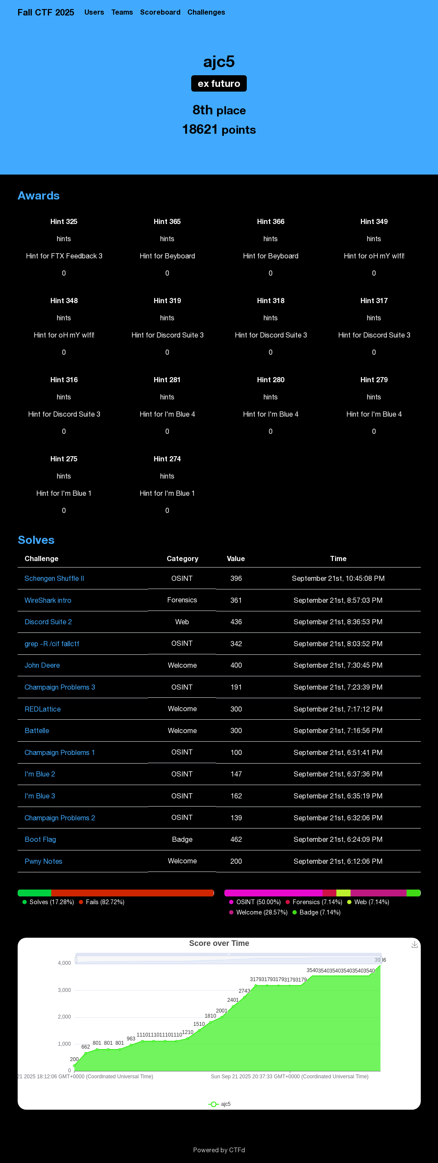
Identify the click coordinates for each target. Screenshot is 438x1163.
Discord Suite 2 (48, 622)
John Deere (42, 665)
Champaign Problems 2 (60, 818)
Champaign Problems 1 (60, 752)
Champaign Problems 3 (60, 687)
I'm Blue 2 (40, 774)
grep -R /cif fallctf (52, 643)
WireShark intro (48, 600)
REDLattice (43, 709)
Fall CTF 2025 (46, 12)
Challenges (206, 12)
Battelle (37, 730)
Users (94, 12)
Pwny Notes (43, 861)
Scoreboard (160, 12)
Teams (122, 12)
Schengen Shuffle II (54, 578)
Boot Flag (40, 839)
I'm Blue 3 (40, 796)
